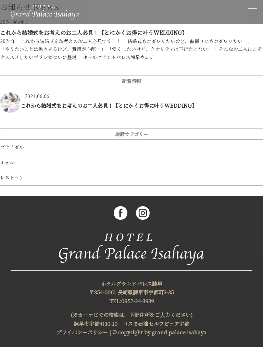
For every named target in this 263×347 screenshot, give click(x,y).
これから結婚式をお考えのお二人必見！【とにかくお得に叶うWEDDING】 (93, 33)
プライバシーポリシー (82, 332)
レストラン (12, 177)
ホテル (7, 162)
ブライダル (12, 147)
